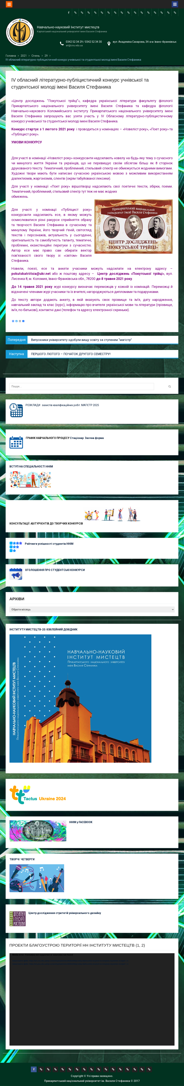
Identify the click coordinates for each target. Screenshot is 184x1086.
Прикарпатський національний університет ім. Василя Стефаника (87, 1080)
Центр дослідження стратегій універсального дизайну (64, 913)
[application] (92, 999)
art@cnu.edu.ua (74, 45)
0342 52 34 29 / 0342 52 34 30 (84, 41)
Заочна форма (94, 437)
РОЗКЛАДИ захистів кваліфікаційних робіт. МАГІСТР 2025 (62, 405)
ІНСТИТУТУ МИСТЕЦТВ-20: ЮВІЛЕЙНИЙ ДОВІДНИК (43, 629)
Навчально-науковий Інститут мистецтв (68, 27)
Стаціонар (77, 437)
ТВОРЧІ (15, 859)
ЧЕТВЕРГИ (28, 859)
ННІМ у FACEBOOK (80, 822)
